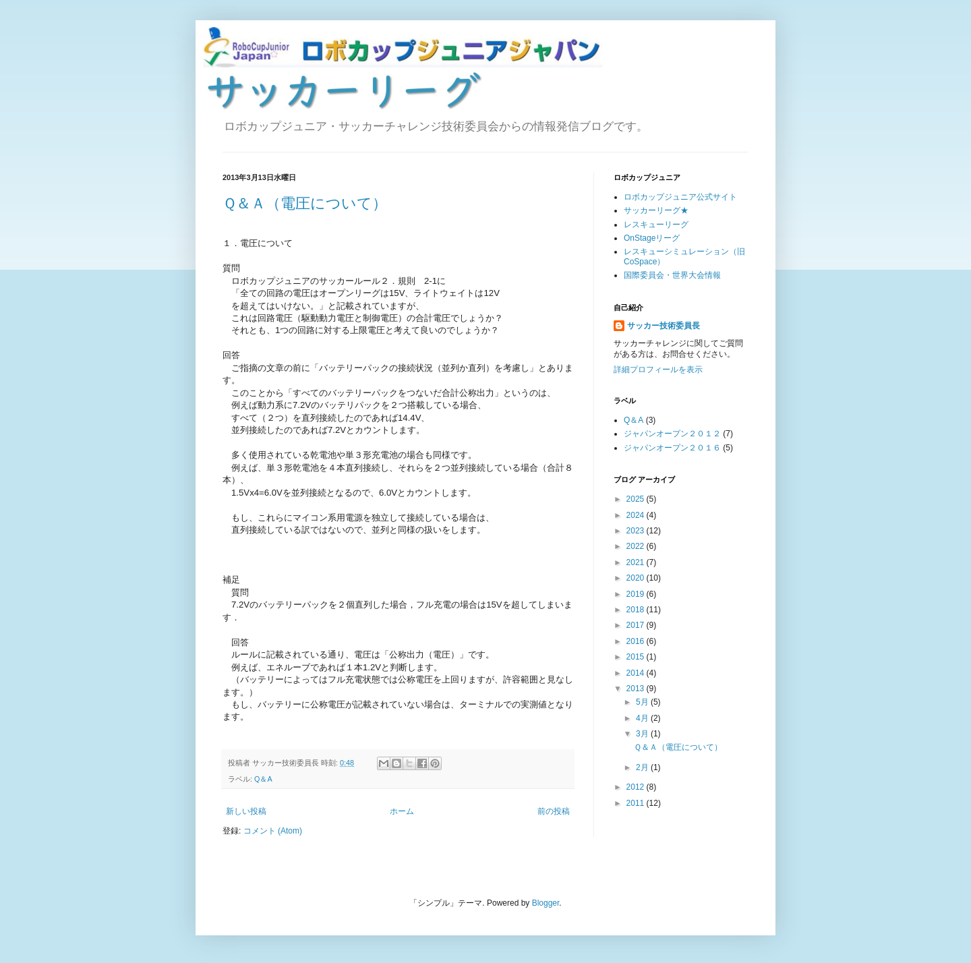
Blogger (546, 903)
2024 (636, 515)
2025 (636, 499)
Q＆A (263, 779)
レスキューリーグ (656, 224)
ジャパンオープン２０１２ (672, 433)
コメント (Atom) (272, 831)
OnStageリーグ (652, 238)
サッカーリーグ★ (656, 210)
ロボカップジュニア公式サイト (680, 197)
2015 (636, 657)
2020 (636, 578)
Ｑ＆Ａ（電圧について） (305, 203)
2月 (643, 767)
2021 (636, 562)
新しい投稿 (246, 811)
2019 (636, 594)
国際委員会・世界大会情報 (672, 275)
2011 (636, 803)
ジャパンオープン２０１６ (672, 448)
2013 (636, 688)
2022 (636, 546)
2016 (636, 641)
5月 (643, 702)
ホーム (402, 811)
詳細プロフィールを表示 (658, 369)
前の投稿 (553, 811)
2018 (636, 609)
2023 (636, 530)
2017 (636, 625)
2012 (636, 787)
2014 (636, 673)
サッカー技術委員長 (663, 325)
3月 (643, 733)
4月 (643, 718)
